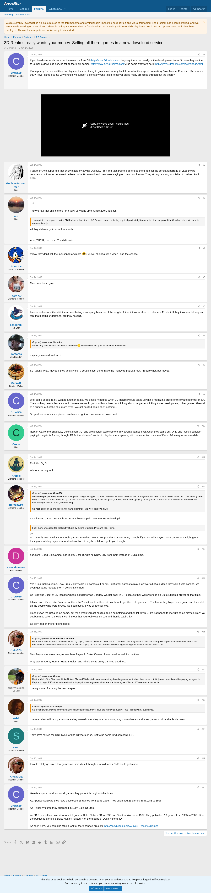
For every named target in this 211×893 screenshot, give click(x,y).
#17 (203, 700)
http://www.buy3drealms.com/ (108, 63)
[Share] (199, 55)
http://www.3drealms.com (105, 60)
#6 (204, 306)
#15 (203, 632)
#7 (204, 335)
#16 (203, 669)
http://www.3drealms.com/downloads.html (179, 63)
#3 (204, 198)
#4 (204, 248)
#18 (203, 729)
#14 (203, 578)
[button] (64, 9)
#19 (203, 758)
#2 (204, 165)
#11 (203, 457)
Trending (8, 14)
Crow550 (11, 48)
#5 (204, 277)
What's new (55, 8)
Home (10, 8)
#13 (203, 549)
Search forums (22, 14)
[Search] (199, 9)
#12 (203, 486)
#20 (203, 787)
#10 (203, 426)
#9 (204, 394)
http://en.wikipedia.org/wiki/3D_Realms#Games (131, 825)
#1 (204, 54)
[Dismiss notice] (203, 23)
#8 (204, 365)
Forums (39, 8)
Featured (24, 8)
